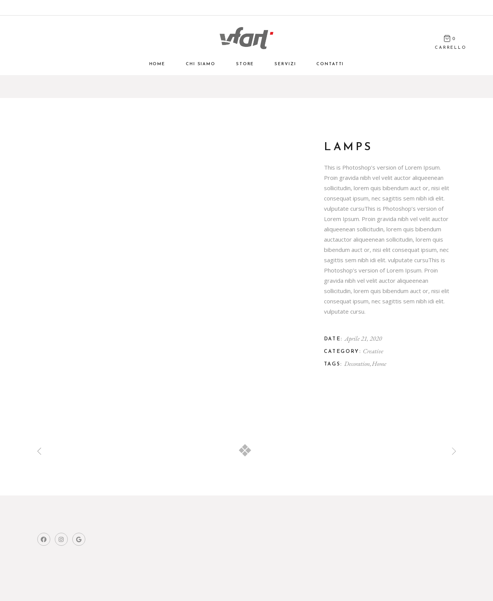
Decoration (357, 363)
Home (379, 363)
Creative (373, 351)
